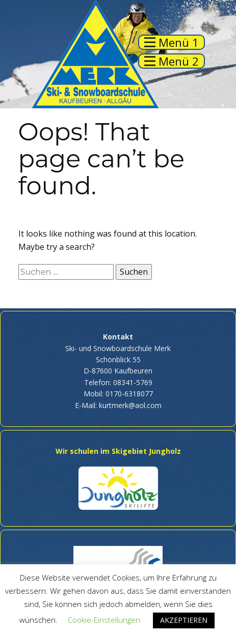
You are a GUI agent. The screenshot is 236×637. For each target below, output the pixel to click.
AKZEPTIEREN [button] (183, 620)
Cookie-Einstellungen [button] (104, 620)
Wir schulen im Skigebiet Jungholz (118, 451)
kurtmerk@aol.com (130, 405)
